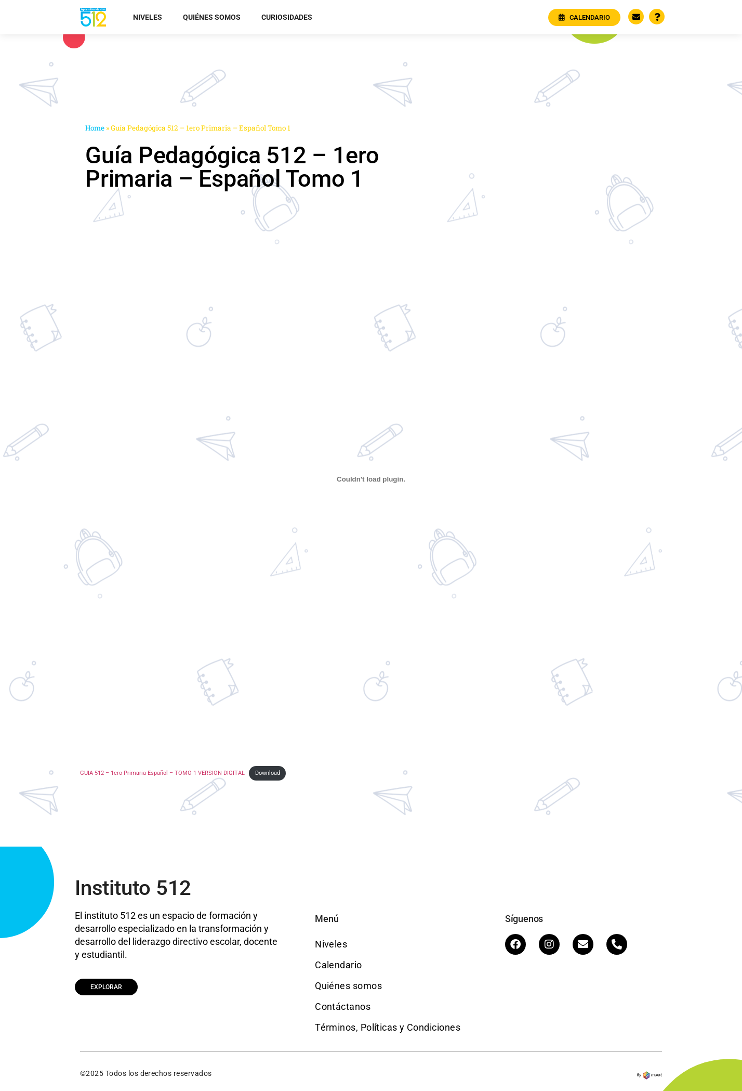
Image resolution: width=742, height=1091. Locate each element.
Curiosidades (286, 17)
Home (94, 128)
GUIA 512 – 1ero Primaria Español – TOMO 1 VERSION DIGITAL (162, 773)
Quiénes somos (212, 17)
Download (267, 773)
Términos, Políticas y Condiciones (387, 1027)
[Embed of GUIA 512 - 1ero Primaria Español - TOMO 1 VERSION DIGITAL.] (371, 479)
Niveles (147, 17)
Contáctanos (342, 1006)
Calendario (338, 964)
